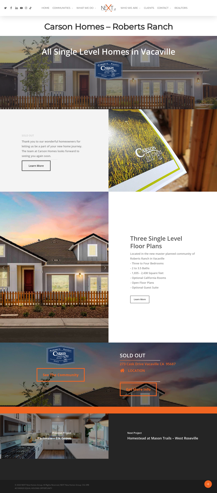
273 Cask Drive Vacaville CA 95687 (148, 364)
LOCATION (136, 370)
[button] (36, 174)
